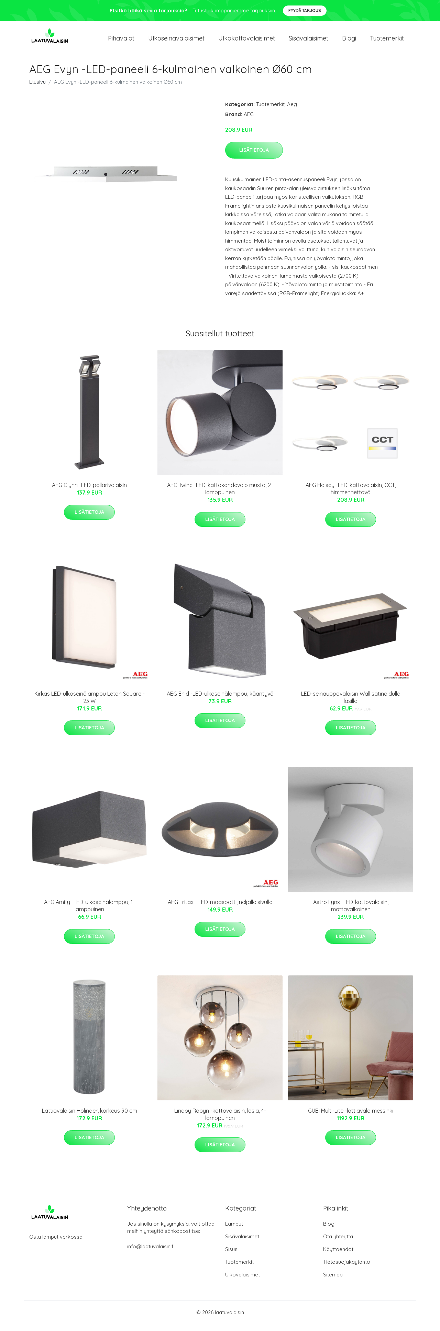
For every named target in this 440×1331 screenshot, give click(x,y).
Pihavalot (121, 42)
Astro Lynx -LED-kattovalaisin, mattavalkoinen (350, 912)
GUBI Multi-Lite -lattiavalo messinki (350, 1117)
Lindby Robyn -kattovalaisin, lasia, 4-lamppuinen (220, 1121)
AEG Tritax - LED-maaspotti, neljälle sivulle (220, 908)
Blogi (349, 42)
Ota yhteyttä (338, 1243)
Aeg (292, 111)
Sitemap (333, 1281)
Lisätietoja (254, 157)
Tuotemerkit (387, 42)
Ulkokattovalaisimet (246, 42)
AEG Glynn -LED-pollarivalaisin (89, 491)
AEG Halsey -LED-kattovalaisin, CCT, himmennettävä (351, 495)
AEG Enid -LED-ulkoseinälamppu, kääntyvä (220, 700)
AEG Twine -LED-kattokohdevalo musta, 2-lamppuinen (220, 495)
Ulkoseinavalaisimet (176, 42)
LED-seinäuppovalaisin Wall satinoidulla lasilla (350, 704)
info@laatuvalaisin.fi (151, 1253)
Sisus (231, 1256)
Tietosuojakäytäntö (346, 1268)
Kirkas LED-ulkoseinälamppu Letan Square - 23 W (89, 704)
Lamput (234, 1230)
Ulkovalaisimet (242, 1281)
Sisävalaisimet (308, 42)
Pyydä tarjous (304, 10)
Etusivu (37, 88)
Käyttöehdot (338, 1256)
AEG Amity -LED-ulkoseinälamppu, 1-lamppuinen (89, 912)
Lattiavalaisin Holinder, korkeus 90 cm (89, 1117)
